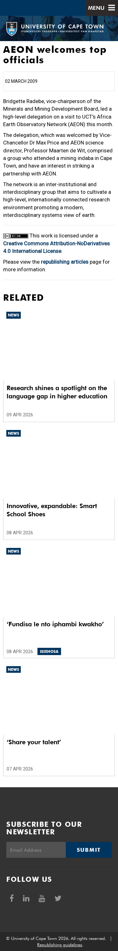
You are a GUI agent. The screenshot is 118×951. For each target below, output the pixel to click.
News (13, 315)
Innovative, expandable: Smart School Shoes (52, 510)
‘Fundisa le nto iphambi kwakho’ (55, 624)
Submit (89, 850)
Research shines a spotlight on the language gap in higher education (57, 392)
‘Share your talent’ (34, 742)
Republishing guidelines (59, 944)
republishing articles (64, 262)
